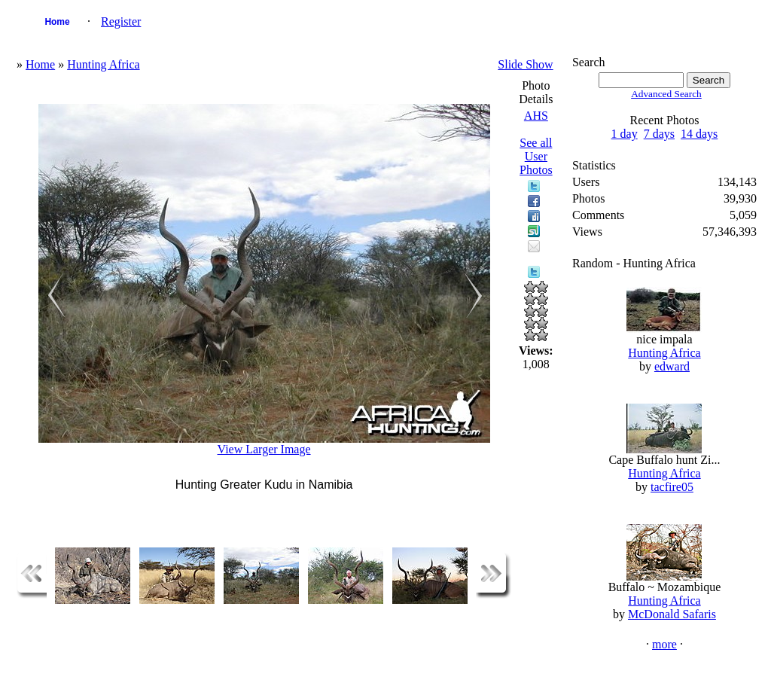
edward (672, 366)
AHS (536, 115)
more (664, 644)
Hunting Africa (103, 64)
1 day (624, 133)
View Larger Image (264, 449)
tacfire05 (672, 486)
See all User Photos (536, 156)
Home (56, 22)
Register (121, 21)
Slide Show (525, 64)
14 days (699, 133)
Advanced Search (666, 93)
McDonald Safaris (672, 614)
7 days (659, 133)
